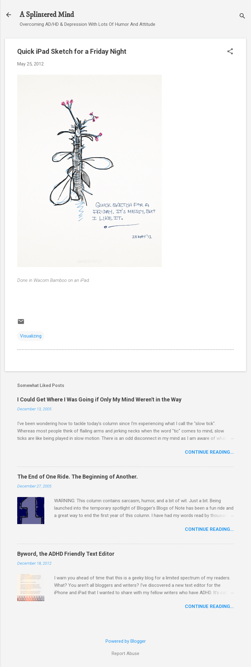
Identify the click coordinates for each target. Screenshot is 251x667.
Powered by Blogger (126, 641)
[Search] (242, 16)
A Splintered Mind (47, 14)
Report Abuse (125, 653)
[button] (230, 52)
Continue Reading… (209, 452)
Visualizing (31, 336)
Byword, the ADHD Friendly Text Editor (65, 554)
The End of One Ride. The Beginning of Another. (77, 476)
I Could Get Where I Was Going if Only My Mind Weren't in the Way (99, 399)
